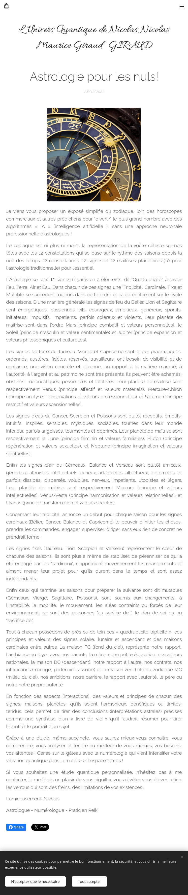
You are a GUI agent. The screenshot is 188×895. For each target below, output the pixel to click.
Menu (182, 6)
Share (16, 827)
